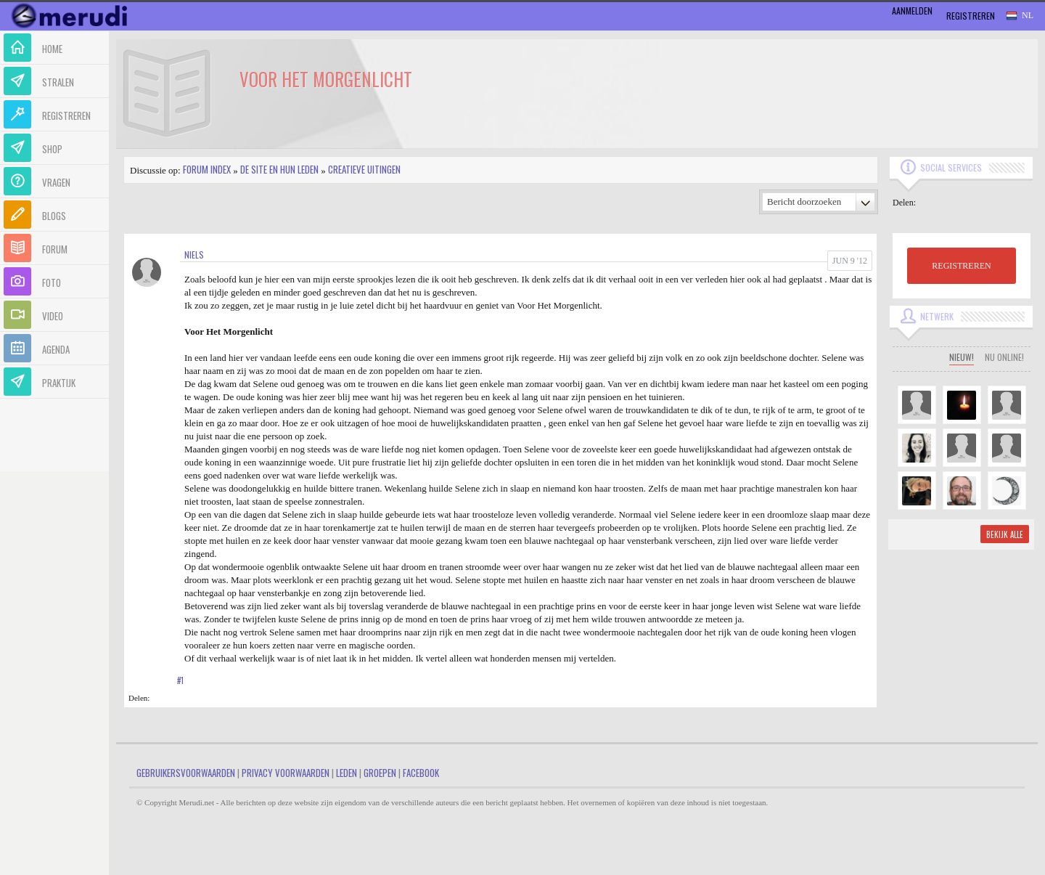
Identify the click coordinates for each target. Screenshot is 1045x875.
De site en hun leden (279, 169)
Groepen (380, 772)
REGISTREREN (961, 266)
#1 (180, 680)
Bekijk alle (1004, 534)
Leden (346, 772)
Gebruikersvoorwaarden (185, 772)
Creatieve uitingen (364, 169)
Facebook (421, 772)
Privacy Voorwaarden (285, 772)
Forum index (207, 169)
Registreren (970, 15)
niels (194, 254)
